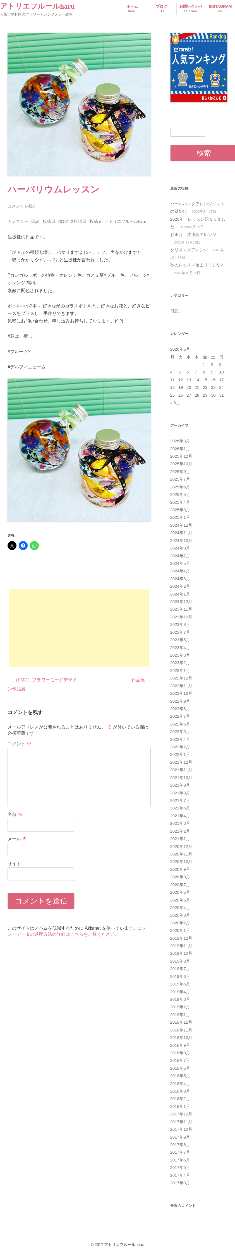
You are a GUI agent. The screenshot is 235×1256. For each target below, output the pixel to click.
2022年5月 (180, 731)
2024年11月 (181, 533)
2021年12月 (181, 762)
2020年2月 (180, 923)
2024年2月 (180, 586)
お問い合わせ (191, 9)
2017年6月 (180, 1160)
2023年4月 (180, 647)
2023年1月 (180, 670)
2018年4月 (180, 1083)
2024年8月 (180, 548)
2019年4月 (180, 992)
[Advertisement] (79, 628)
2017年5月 (180, 1167)
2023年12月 (181, 601)
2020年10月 (181, 861)
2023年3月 (180, 655)
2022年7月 (180, 716)
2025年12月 (181, 456)
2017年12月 (181, 1114)
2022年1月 (180, 754)
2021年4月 (180, 816)
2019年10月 (181, 953)
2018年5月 (180, 1076)
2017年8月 (180, 1144)
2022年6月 (180, 724)
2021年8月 (180, 793)
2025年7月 (180, 479)
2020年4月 (180, 907)
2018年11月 (181, 1030)
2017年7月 (180, 1152)
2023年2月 (180, 662)
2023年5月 (180, 640)
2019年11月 (181, 946)
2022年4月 (180, 739)
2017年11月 (181, 1122)
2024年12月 (181, 525)
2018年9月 (180, 1045)
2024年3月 (180, 579)
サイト (14, 863)
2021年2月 (180, 831)
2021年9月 (180, 785)
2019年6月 (180, 976)
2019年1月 (180, 1014)
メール (17, 838)
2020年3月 (180, 915)
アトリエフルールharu (37, 6)
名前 (15, 814)
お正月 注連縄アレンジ (193, 234)
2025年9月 (180, 471)
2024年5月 (180, 563)
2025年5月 (180, 494)
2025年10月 (181, 464)
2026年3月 (180, 441)
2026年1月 (180, 449)
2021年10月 (181, 777)
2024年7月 (180, 556)
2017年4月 (180, 1175)
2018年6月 (180, 1068)
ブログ (161, 9)
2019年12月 (181, 938)
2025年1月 (180, 517)
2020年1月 (180, 930)
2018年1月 (180, 1106)
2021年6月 (180, 808)
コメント (19, 743)
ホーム (132, 9)
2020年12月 (181, 846)
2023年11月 (181, 609)
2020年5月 (180, 900)
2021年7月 (180, 800)
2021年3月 (180, 823)
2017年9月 (180, 1137)
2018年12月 (181, 1022)
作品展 (140, 680)
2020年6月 (180, 892)
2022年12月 (181, 678)
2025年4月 (180, 502)
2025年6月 (180, 487)
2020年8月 (180, 877)
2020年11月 (181, 854)
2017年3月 (180, 1183)
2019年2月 (180, 1007)
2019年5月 (180, 984)
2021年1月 (180, 838)
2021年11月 (181, 770)
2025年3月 (180, 510)
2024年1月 (180, 594)
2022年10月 (181, 693)
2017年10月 (181, 1129)
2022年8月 (180, 709)
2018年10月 (181, 1037)
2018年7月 (180, 1060)
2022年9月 (180, 701)
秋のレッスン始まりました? (196, 265)
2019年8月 (180, 961)
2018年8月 (180, 1053)
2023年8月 (180, 624)
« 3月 (175, 403)
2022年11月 (181, 686)
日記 (35, 221)
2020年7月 (180, 885)
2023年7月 (180, 632)
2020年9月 (180, 869)
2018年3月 (180, 1091)
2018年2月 (180, 1098)
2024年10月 (181, 540)
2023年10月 (181, 617)
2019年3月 (180, 999)
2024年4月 (180, 571)
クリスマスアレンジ (189, 250)
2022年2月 (180, 747)
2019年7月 (180, 968)
